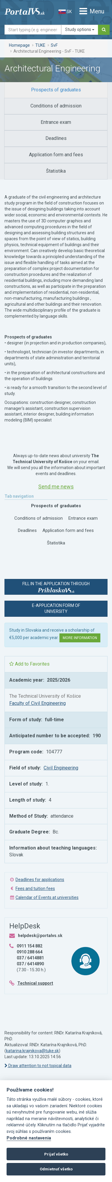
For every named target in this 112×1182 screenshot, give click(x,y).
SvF (54, 45)
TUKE (40, 45)
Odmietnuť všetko (56, 1169)
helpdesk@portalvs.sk (40, 935)
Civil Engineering (61, 768)
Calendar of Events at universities (47, 897)
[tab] (56, 90)
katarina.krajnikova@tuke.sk (32, 1050)
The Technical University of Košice (45, 696)
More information (80, 638)
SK (65, 11)
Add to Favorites (29, 664)
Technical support (35, 983)
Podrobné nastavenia (29, 1138)
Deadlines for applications (40, 879)
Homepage (19, 45)
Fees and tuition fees (35, 888)
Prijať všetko (56, 1154)
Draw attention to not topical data (37, 1065)
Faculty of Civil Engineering (37, 703)
